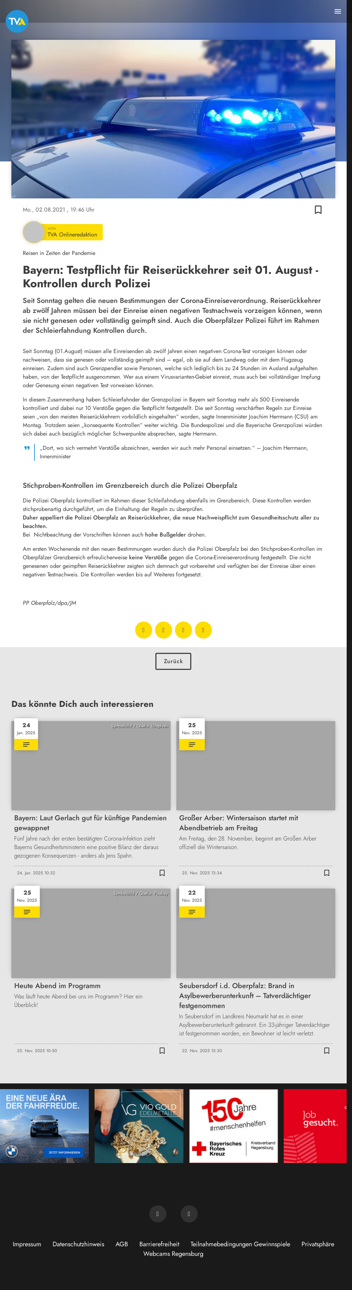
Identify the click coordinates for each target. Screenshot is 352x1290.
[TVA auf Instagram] (189, 1213)
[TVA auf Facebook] (157, 1213)
